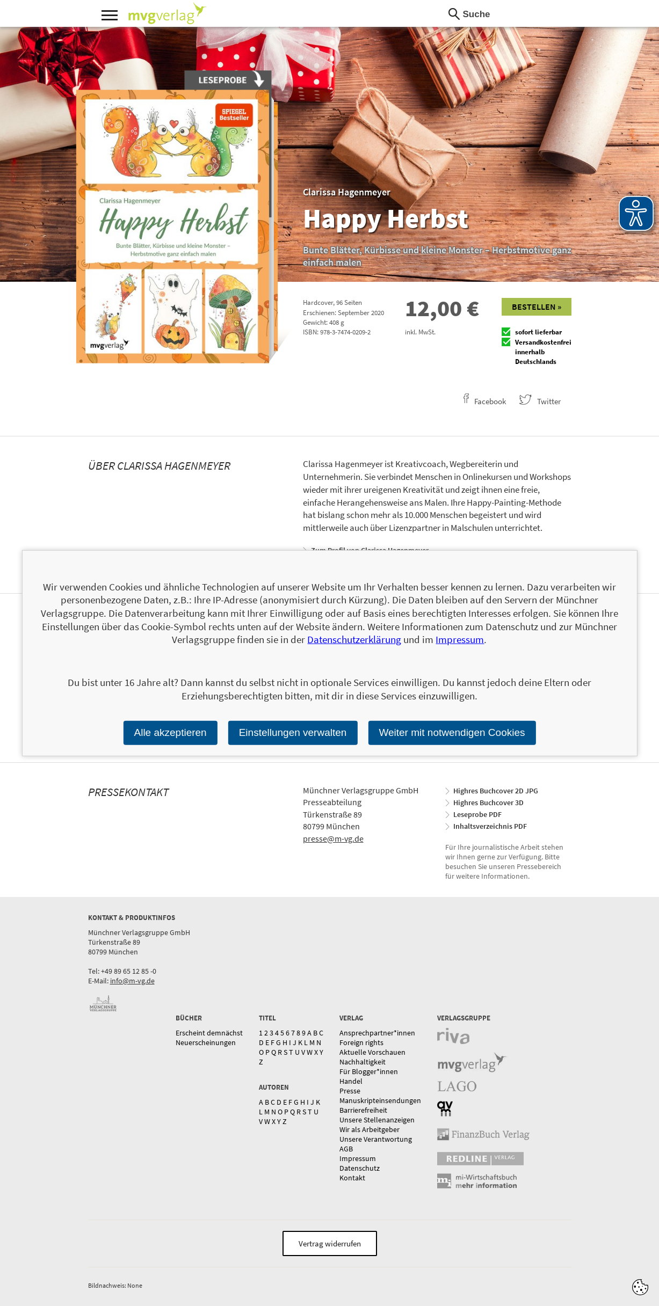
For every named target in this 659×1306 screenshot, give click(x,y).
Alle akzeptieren (170, 732)
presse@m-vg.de (333, 838)
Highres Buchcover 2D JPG (495, 791)
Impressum (357, 1158)
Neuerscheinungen (206, 1042)
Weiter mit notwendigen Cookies (452, 732)
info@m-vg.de (132, 981)
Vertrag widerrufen (330, 1243)
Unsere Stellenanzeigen (377, 1120)
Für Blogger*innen (368, 1071)
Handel (351, 1081)
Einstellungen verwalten (293, 732)
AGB (346, 1149)
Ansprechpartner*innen (377, 1033)
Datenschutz (359, 1168)
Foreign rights (361, 1042)
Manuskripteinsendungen (380, 1100)
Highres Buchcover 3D (488, 802)
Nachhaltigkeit (362, 1062)
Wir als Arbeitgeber (369, 1129)
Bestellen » (536, 306)
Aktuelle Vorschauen (372, 1052)
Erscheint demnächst (209, 1033)
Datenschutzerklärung (354, 639)
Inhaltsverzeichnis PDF (490, 826)
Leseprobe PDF (477, 814)
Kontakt (352, 1178)
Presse (349, 1091)
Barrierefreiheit (363, 1110)
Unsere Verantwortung (375, 1139)
